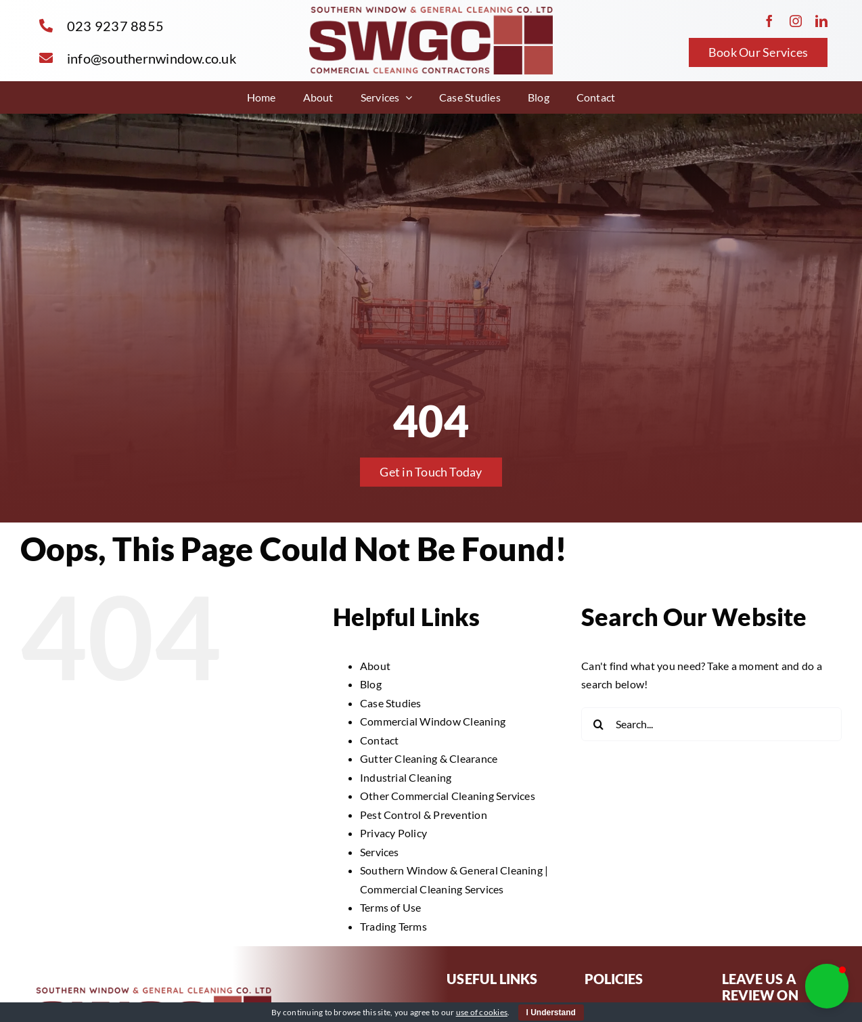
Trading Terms (393, 926)
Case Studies (391, 702)
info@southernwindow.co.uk (151, 58)
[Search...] (711, 724)
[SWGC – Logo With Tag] (431, 11)
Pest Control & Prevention (423, 814)
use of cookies (481, 1012)
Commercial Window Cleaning (432, 721)
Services (379, 851)
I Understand (551, 1012)
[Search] (598, 724)
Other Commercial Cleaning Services (447, 795)
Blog (371, 683)
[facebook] (769, 21)
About (375, 665)
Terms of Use (391, 907)
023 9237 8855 (115, 26)
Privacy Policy (393, 832)
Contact (379, 740)
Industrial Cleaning (406, 777)
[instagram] (796, 21)
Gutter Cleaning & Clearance (428, 758)
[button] (826, 986)
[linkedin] (821, 21)
